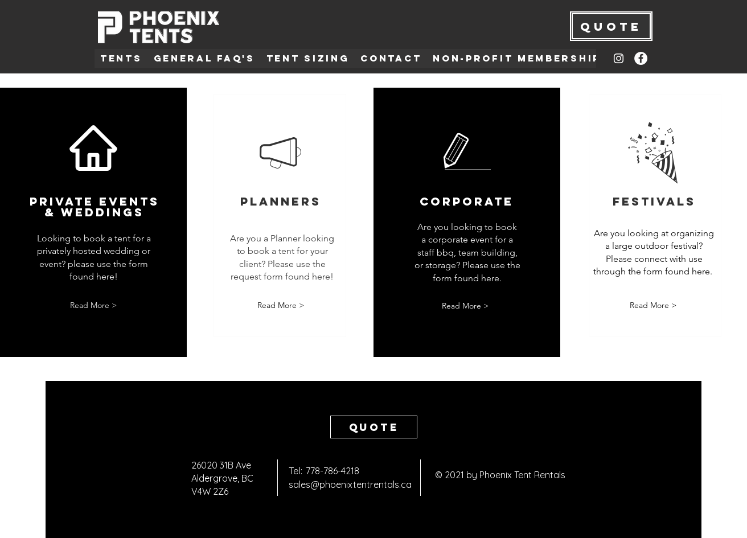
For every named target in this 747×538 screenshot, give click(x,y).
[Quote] (373, 427)
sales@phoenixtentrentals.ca (350, 484)
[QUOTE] (611, 26)
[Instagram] (618, 58)
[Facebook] (640, 58)
